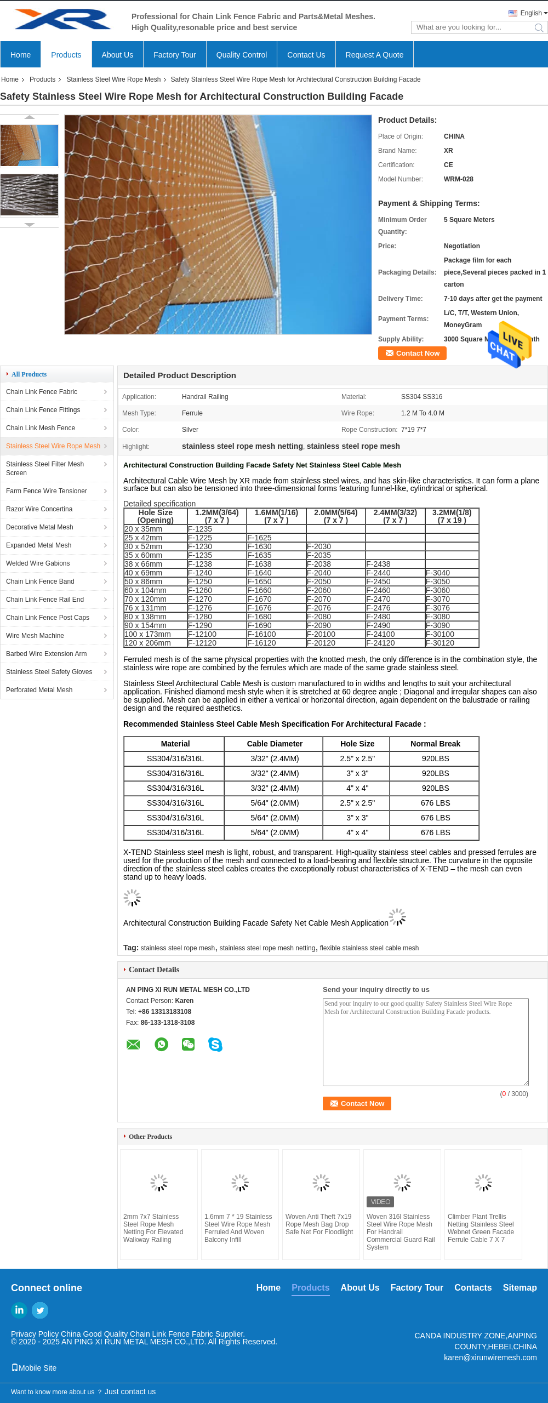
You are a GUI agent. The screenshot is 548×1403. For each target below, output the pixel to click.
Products (66, 54)
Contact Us (306, 54)
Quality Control (241, 54)
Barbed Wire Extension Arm (46, 654)
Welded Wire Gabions (38, 563)
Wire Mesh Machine (35, 636)
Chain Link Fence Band (40, 581)
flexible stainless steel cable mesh (369, 948)
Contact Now (417, 353)
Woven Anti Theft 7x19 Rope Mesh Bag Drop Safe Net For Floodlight (319, 1224)
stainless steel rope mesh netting (268, 948)
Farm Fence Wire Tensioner (46, 491)
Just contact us (130, 1391)
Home (20, 54)
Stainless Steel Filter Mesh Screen (45, 468)
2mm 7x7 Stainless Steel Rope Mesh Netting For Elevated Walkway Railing (153, 1228)
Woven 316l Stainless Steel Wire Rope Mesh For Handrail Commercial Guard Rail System (401, 1232)
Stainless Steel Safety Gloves (49, 672)
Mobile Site (33, 1368)
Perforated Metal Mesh (39, 690)
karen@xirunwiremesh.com (490, 1357)
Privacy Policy (35, 1334)
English (531, 13)
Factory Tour (174, 54)
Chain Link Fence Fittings (43, 410)
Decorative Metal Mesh (39, 527)
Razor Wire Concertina (39, 509)
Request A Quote (375, 54)
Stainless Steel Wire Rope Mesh (113, 79)
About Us (118, 54)
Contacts (473, 1287)
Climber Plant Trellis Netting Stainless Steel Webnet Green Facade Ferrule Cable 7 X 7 (481, 1228)
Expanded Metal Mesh (38, 545)
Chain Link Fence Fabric (41, 392)
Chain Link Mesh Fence (40, 428)
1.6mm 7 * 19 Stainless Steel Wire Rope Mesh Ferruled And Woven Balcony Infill (238, 1228)
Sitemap (520, 1287)
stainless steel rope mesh (178, 948)
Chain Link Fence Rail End (45, 599)
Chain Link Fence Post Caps (47, 617)
